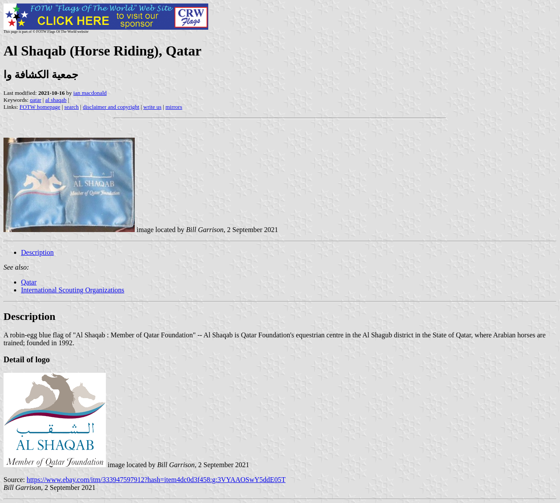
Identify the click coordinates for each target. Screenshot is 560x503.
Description (37, 252)
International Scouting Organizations (72, 290)
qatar (35, 100)
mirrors (173, 107)
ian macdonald (90, 93)
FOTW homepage (39, 107)
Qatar (29, 282)
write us (153, 107)
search (71, 107)
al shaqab (55, 100)
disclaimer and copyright (111, 107)
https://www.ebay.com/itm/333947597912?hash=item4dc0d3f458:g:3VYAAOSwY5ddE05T (156, 479)
